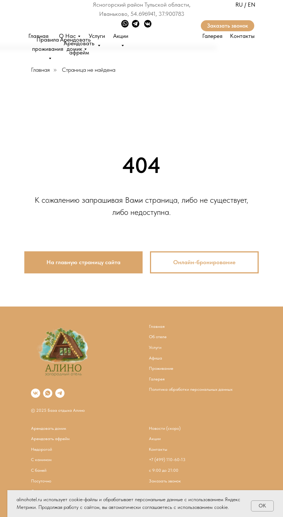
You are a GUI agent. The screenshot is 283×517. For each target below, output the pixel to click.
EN (251, 4)
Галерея (212, 35)
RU (239, 4)
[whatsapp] (47, 393)
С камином (41, 459)
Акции (155, 438)
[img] (51, 13)
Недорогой (41, 449)
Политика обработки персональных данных (191, 389)
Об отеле (158, 336)
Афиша (155, 358)
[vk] (35, 393)
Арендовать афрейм (50, 438)
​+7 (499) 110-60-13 (167, 459)
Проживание (161, 368)
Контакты (242, 35)
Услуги (155, 347)
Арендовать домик (48, 428)
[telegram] (59, 393)
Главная (40, 69)
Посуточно (41, 481)
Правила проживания (47, 44)
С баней (38, 470)
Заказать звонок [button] (227, 25)
